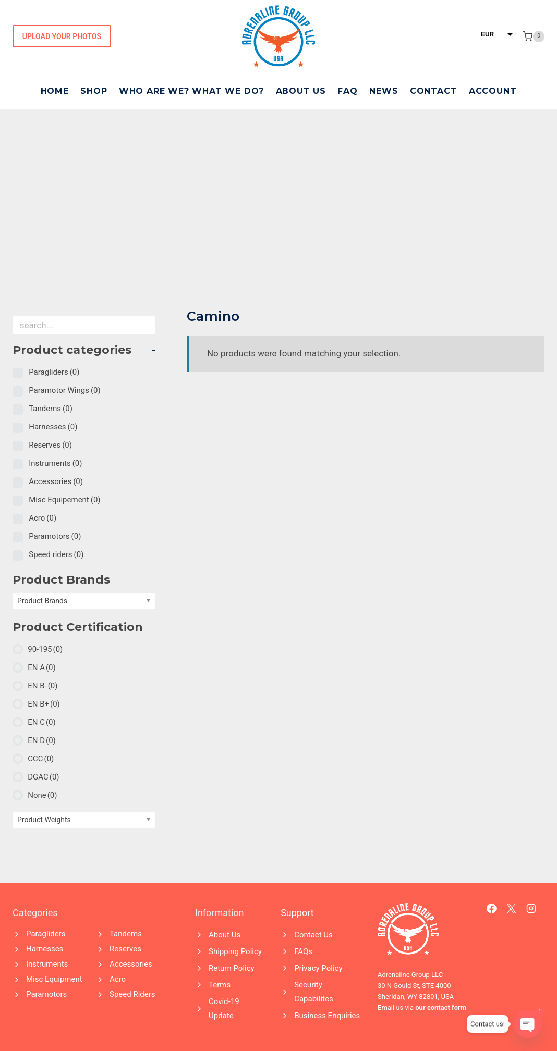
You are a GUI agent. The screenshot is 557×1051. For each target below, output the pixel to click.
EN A (42, 667)
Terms (220, 985)
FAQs (303, 951)
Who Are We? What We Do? (191, 91)
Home (55, 91)
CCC (41, 758)
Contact (433, 91)
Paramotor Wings (65, 390)
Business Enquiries (327, 1015)
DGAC (43, 777)
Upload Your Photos (61, 36)
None (42, 795)
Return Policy (232, 968)
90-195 (45, 649)
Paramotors (55, 536)
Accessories (56, 481)
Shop (93, 91)
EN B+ (44, 704)
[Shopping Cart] (533, 36)
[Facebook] (492, 909)
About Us (301, 91)
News (383, 91)
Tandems (50, 408)
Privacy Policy (318, 968)
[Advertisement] (278, 187)
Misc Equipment (54, 979)
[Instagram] (531, 909)
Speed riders (56, 554)
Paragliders (54, 372)
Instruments (55, 463)
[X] (512, 909)
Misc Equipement (64, 499)
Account (493, 91)
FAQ (347, 91)
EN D (42, 740)
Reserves (50, 445)
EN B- (42, 685)
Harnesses (53, 426)
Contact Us (313, 934)
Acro (42, 518)
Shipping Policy (235, 951)
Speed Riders (132, 994)
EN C (42, 722)
